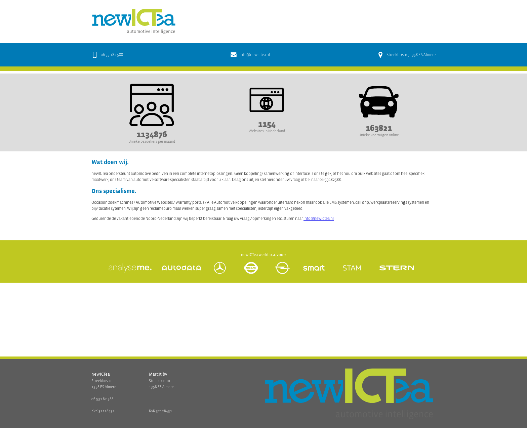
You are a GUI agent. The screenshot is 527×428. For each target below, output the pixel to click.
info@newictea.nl (318, 218)
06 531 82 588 (102, 399)
